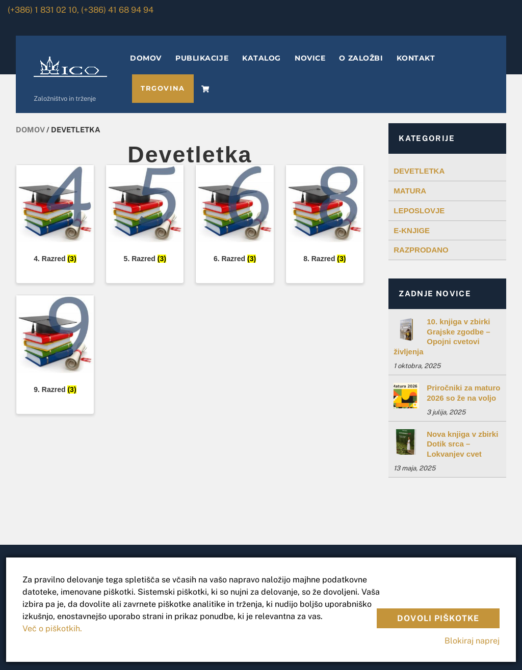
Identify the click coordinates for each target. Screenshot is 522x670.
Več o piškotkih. (52, 628)
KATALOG (261, 58)
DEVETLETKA (419, 170)
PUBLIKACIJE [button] (201, 58)
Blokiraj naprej (472, 641)
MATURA (410, 190)
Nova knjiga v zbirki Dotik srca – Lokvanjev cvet (462, 444)
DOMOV (146, 58)
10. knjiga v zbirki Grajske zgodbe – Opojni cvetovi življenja (442, 336)
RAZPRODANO (421, 249)
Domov (30, 129)
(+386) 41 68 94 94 (117, 10)
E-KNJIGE (412, 230)
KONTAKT (416, 58)
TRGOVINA (163, 88)
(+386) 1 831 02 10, (43, 10)
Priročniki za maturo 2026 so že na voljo (463, 392)
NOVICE (310, 58)
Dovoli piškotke (438, 618)
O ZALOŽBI (361, 58)
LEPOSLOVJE (419, 210)
